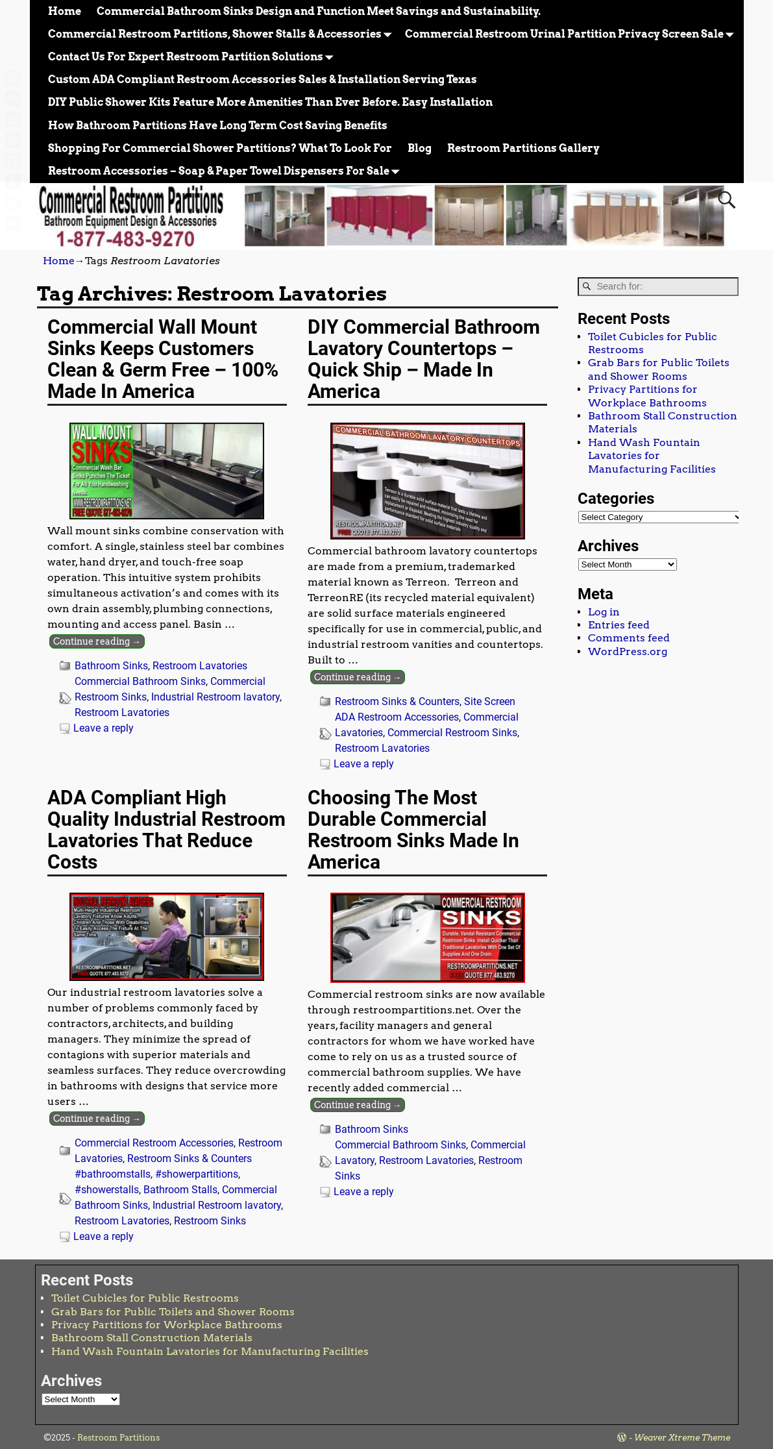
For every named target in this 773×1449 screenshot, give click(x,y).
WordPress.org (627, 651)
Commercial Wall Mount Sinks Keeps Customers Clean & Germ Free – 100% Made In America (162, 359)
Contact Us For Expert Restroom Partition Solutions (193, 56)
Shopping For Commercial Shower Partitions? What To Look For (220, 148)
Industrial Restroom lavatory (215, 697)
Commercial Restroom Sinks (452, 732)
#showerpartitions (196, 1174)
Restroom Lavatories (200, 666)
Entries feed (619, 625)
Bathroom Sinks (111, 666)
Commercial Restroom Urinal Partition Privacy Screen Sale (572, 34)
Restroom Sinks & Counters (397, 701)
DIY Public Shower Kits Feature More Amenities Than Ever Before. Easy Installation (270, 102)
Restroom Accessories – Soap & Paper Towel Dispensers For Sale (226, 171)
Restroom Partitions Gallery (523, 148)
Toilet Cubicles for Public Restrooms (145, 1298)
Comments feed (629, 638)
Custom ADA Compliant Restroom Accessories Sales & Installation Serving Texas (262, 79)
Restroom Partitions (118, 1438)
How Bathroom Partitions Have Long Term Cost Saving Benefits (217, 125)
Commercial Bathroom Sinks (140, 681)
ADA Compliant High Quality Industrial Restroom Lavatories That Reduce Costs (166, 829)
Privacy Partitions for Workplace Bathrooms (647, 395)
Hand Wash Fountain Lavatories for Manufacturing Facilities (652, 455)
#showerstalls (107, 1189)
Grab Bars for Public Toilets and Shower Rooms (659, 369)
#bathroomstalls (113, 1174)
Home (64, 11)
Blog (420, 148)
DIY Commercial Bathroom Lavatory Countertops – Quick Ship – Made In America (424, 359)
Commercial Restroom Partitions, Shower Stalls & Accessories (222, 34)
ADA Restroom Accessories (397, 717)
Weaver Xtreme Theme (682, 1438)
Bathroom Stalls (180, 1189)
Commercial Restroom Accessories (154, 1143)
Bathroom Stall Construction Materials (151, 1337)
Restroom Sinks (210, 1221)
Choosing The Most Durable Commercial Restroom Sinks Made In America (413, 829)
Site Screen (489, 701)
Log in (604, 612)
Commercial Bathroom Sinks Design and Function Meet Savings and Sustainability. (319, 11)
